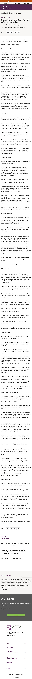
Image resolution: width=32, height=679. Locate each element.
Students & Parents (22, 3)
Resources (10, 647)
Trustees (5, 3)
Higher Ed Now (25, 1)
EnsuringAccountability (11, 663)
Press (28, 3)
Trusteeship (7, 12)
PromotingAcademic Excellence (12, 652)
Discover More (4, 589)
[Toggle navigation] (30, 7)
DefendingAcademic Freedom (12, 658)
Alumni (9, 3)
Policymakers (14, 3)
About (8, 643)
